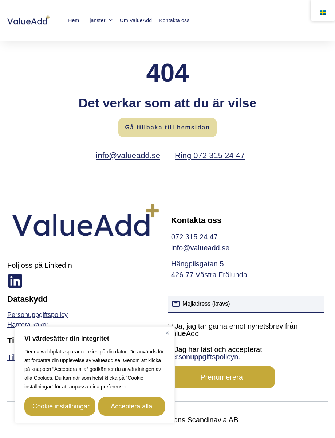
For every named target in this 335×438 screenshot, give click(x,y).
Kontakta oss (174, 20)
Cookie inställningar (61, 406)
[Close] (167, 332)
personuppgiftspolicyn (203, 357)
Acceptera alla (131, 406)
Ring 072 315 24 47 (210, 155)
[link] (84, 325)
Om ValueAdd (136, 20)
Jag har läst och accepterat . (215, 353)
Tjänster (99, 20)
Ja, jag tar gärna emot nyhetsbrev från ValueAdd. (233, 329)
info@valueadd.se (128, 155)
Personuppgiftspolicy (37, 314)
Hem (73, 20)
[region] (95, 374)
